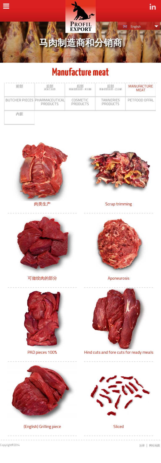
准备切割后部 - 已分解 (110, 87)
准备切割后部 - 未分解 (80, 87)
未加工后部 (50, 87)
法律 (142, 445)
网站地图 (154, 445)
